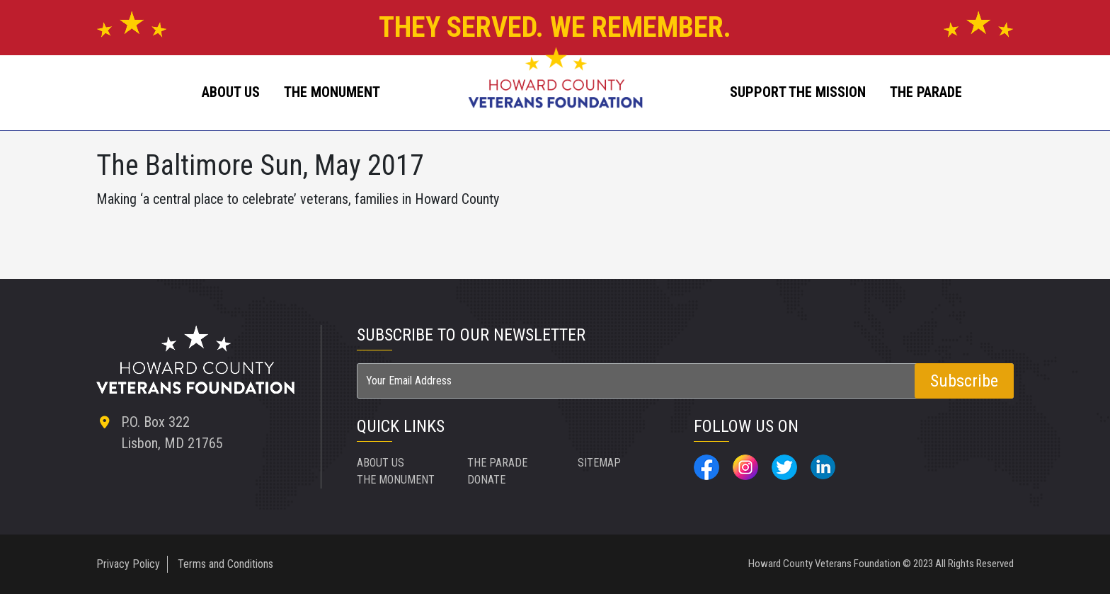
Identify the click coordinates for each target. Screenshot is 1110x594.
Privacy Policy (128, 564)
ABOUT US (231, 92)
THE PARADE (497, 462)
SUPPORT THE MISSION (798, 92)
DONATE (486, 479)
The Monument (332, 92)
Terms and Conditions (225, 564)
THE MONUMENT (396, 479)
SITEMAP (599, 462)
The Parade (926, 92)
